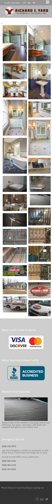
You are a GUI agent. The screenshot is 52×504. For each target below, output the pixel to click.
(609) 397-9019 (9, 469)
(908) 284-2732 (9, 465)
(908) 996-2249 (9, 461)
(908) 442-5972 (9, 446)
